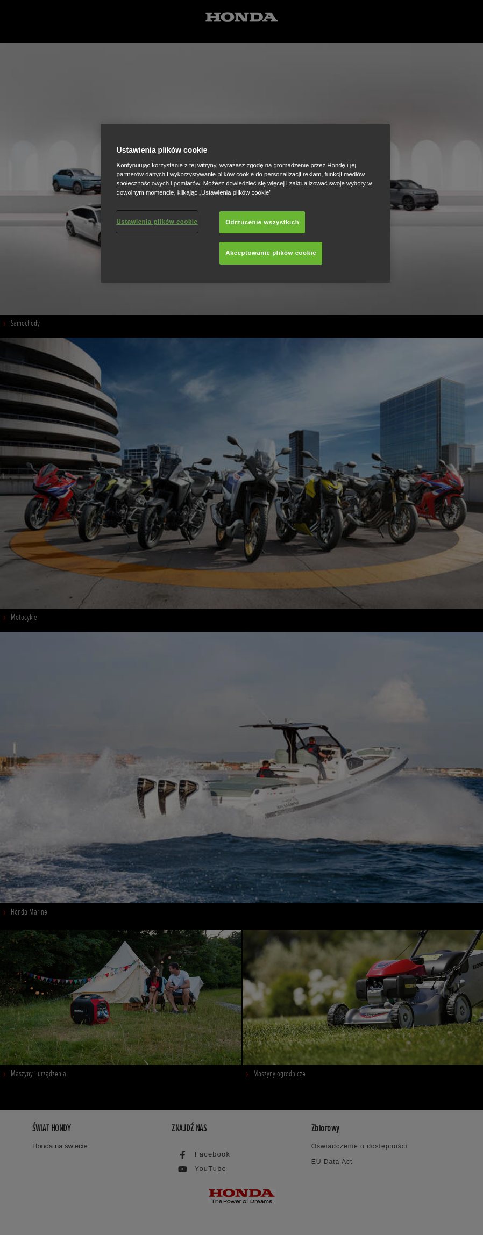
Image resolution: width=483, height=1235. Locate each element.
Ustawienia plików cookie (157, 221)
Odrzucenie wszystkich (262, 222)
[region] (245, 203)
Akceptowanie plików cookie (270, 252)
